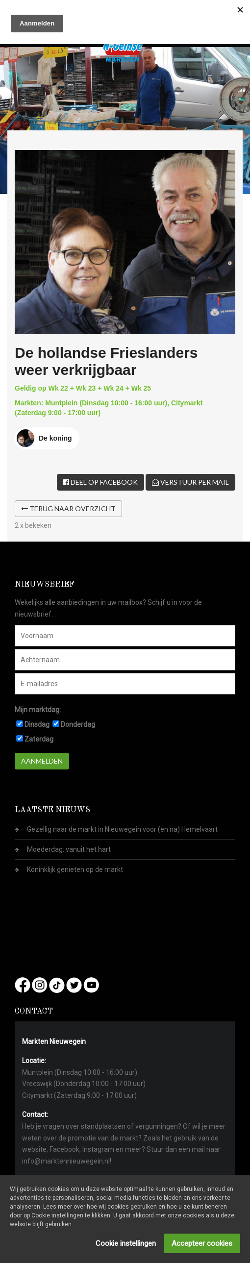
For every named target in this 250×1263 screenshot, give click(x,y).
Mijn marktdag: (38, 710)
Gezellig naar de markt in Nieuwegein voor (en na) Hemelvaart (122, 829)
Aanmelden (42, 761)
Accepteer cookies (202, 1243)
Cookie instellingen (126, 1243)
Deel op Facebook (100, 482)
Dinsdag (37, 724)
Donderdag (78, 724)
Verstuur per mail (190, 482)
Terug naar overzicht (68, 508)
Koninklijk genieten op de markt (75, 869)
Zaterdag (39, 739)
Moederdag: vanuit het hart (69, 849)
